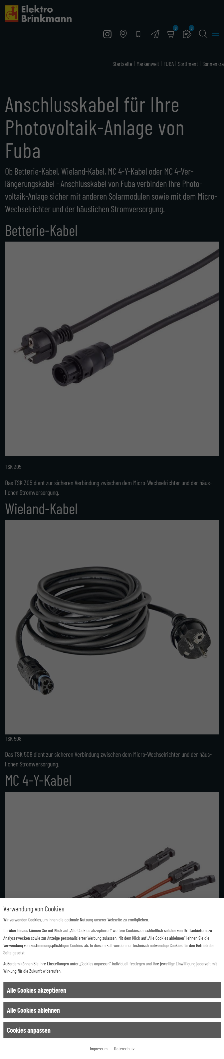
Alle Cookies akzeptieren (36, 990)
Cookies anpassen (29, 1030)
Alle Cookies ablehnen (33, 1010)
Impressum (99, 1048)
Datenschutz (124, 1048)
